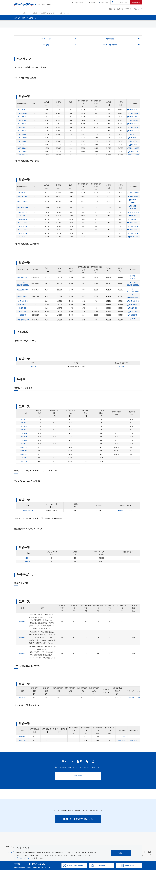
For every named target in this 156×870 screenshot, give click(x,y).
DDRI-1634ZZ (23, 110)
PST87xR (24, 437)
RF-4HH (23, 216)
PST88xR (24, 433)
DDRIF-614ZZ (23, 230)
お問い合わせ (136, 2)
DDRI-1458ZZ (23, 117)
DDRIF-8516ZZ (22, 207)
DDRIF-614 (23, 233)
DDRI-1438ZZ (23, 148)
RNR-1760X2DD (23, 320)
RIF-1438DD (22, 193)
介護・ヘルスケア (64, 13)
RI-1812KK (22, 120)
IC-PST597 (24, 451)
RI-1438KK (22, 141)
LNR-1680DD (23, 301)
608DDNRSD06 (23, 290)
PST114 (24, 461)
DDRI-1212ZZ (23, 131)
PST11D (24, 458)
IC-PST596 (24, 454)
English (92, 2)
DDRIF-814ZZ (23, 223)
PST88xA (24, 440)
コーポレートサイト (78, 2)
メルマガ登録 (103, 2)
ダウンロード (137, 9)
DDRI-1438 (23, 152)
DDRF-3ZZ (22, 237)
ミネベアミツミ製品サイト (21, 13)
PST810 (24, 419)
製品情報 (112, 9)
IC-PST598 (24, 447)
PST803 (24, 430)
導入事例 (128, 9)
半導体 (46, 45)
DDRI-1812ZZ (23, 124)
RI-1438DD (23, 138)
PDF (122, 366)
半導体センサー (110, 45)
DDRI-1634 (23, 113)
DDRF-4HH (23, 219)
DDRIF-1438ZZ (22, 201)
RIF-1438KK (22, 196)
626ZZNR (23, 315)
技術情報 (120, 9)
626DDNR (23, 311)
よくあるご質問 (122, 2)
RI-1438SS (22, 134)
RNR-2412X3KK (23, 277)
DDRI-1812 (23, 127)
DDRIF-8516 (22, 212)
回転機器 (110, 38)
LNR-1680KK (23, 304)
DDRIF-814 (23, 226)
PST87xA (24, 444)
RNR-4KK (22, 308)
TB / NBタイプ (32, 366)
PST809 (24, 423)
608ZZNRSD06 (22, 296)
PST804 (24, 426)
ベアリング (46, 38)
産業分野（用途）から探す (48, 13)
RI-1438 (22, 145)
